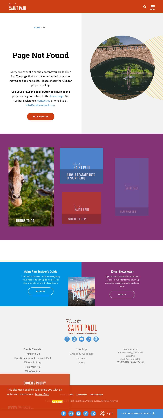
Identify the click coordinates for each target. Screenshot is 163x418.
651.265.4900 (123, 362)
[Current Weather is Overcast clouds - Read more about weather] (106, 413)
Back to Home (41, 116)
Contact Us (82, 394)
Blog (81, 362)
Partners (81, 358)
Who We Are (32, 371)
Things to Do (32, 353)
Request (40, 291)
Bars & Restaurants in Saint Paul (32, 358)
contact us (43, 100)
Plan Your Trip (32, 367)
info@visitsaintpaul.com (40, 105)
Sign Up (122, 294)
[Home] (17, 6)
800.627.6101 (137, 362)
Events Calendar (32, 349)
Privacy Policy (96, 394)
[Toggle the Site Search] (144, 6)
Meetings (81, 349)
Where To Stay (32, 362)
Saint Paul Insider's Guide (138, 414)
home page (57, 96)
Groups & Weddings (81, 353)
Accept (57, 401)
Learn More (42, 394)
